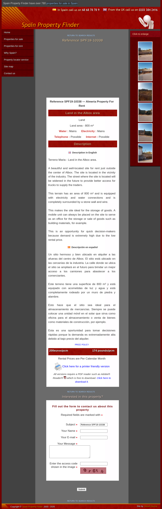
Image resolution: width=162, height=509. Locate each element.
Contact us (9, 73)
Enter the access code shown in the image (63, 465)
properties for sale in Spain (62, 3)
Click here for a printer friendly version (82, 366)
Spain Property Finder (32, 506)
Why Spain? (10, 53)
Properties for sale (13, 39)
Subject (71, 424)
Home (7, 32)
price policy (82, 344)
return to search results (81, 35)
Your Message (67, 443)
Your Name (69, 430)
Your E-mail (69, 437)
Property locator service (16, 59)
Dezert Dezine (150, 506)
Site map (8, 66)
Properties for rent (13, 46)
